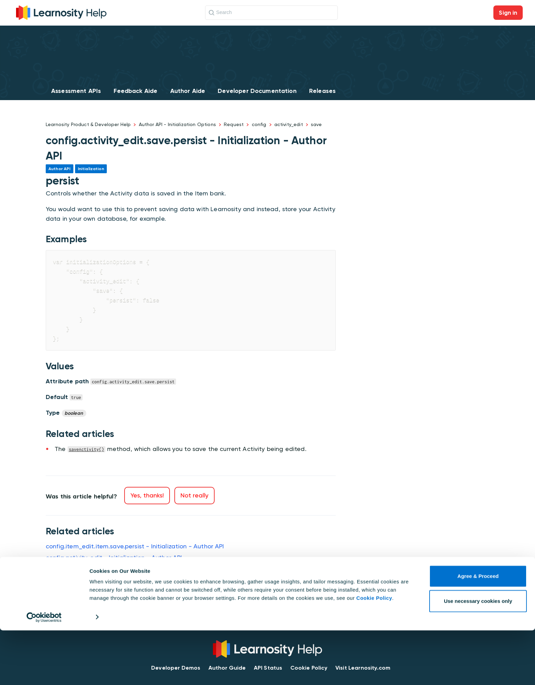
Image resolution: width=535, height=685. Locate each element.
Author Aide (187, 91)
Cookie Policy (374, 653)
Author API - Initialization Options (177, 124)
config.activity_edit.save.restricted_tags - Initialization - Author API (145, 591)
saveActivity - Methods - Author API (98, 568)
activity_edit (288, 124)
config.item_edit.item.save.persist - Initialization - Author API (135, 546)
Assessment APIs (76, 91)
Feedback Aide (135, 91)
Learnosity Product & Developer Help (88, 124)
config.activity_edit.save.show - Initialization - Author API (129, 580)
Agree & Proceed (478, 631)
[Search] (271, 12)
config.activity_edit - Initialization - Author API (114, 557)
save (316, 124)
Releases (322, 91)
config (259, 124)
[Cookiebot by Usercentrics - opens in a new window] (44, 672)
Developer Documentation (257, 91)
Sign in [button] (508, 12)
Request (234, 124)
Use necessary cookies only (478, 655)
